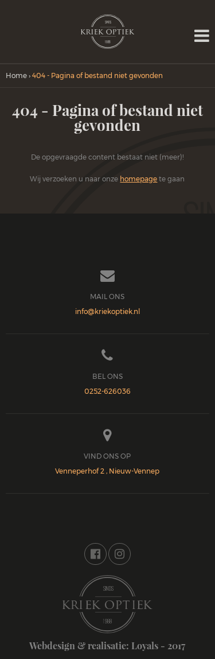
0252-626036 (107, 391)
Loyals (144, 645)
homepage (138, 179)
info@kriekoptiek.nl (107, 311)
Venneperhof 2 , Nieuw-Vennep (107, 471)
